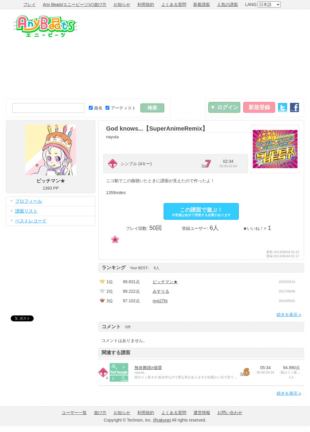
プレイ (29, 4)
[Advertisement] (217, 54)
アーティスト (121, 108)
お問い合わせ (229, 412)
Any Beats (45, 26)
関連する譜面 (116, 352)
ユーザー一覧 (74, 412)
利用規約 (145, 4)
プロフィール (28, 201)
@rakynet (162, 420)
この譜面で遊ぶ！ (201, 212)
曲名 (96, 108)
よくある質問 (173, 4)
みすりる (161, 291)
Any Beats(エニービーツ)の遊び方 (74, 4)
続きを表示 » (289, 314)
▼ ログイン (224, 107)
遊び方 (100, 412)
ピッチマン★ (165, 281)
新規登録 (259, 107)
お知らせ (122, 4)
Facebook (294, 107)
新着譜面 (201, 4)
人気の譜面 (227, 4)
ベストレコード (30, 220)
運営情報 (201, 412)
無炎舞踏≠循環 (148, 367)
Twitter (282, 107)
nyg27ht (160, 300)
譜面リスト (26, 210)
